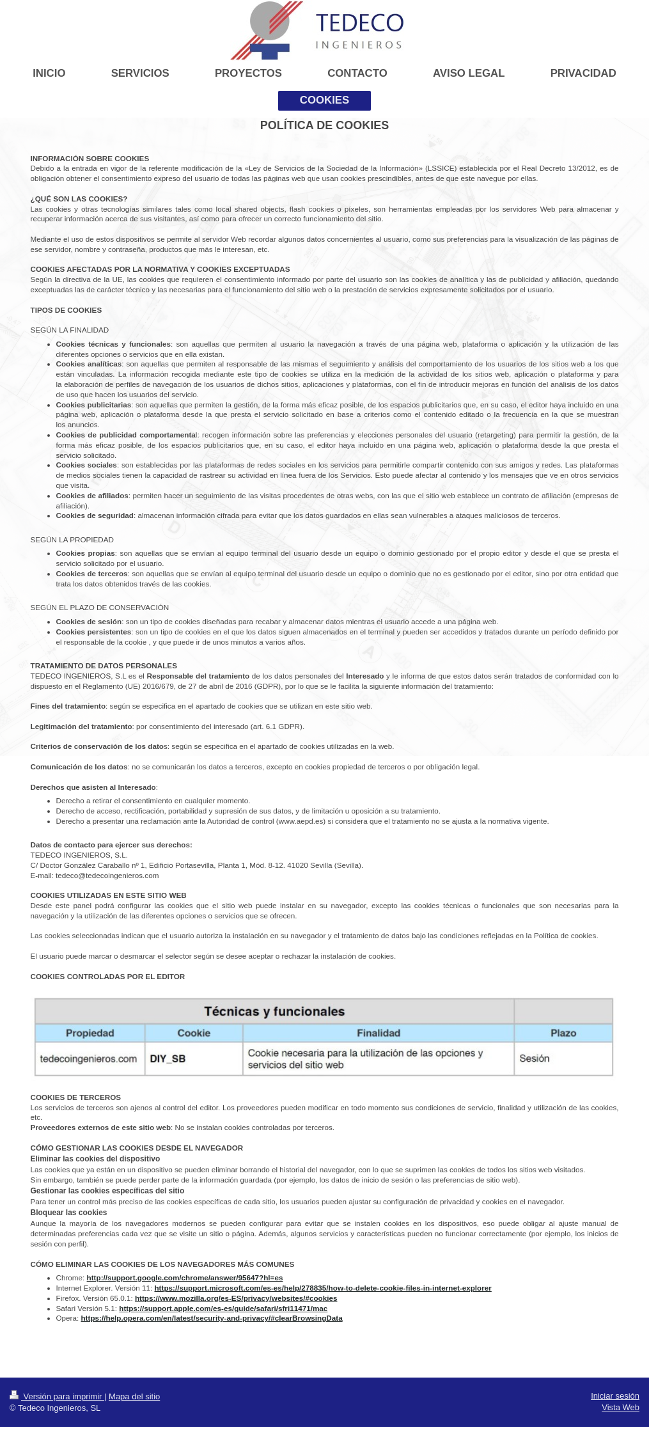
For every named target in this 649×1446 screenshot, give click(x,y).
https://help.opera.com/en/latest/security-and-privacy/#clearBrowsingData (211, 1318)
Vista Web (620, 1407)
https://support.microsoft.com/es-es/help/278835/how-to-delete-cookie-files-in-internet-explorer (322, 1288)
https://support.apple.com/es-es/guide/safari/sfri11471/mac (223, 1308)
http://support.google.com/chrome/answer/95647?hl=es (185, 1277)
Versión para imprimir (57, 1396)
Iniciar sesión (615, 1396)
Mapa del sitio (134, 1396)
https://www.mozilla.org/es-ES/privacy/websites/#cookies (236, 1298)
